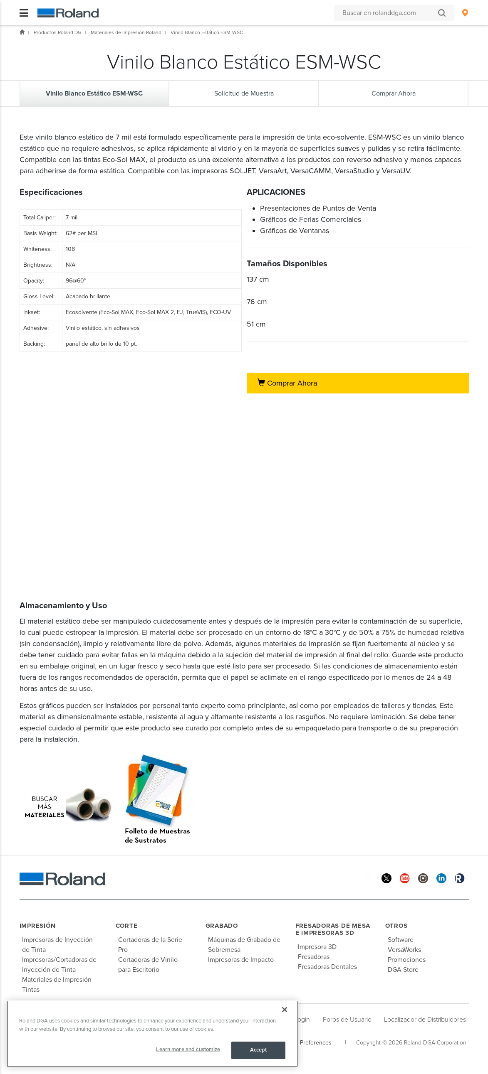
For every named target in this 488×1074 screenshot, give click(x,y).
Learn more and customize (188, 1049)
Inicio (22, 31)
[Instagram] (423, 877)
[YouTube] (405, 877)
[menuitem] (465, 13)
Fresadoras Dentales (327, 967)
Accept (258, 1050)
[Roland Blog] (460, 877)
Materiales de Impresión (57, 980)
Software (401, 940)
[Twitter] (386, 877)
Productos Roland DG (58, 32)
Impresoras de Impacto (241, 960)
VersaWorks (404, 950)
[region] (152, 1033)
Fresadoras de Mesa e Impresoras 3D (333, 929)
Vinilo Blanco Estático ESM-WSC (207, 32)
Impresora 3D (317, 947)
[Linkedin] (441, 877)
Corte (127, 925)
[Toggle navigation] (24, 13)
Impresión (38, 925)
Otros (396, 925)
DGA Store (403, 970)
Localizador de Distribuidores (425, 1019)
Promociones (407, 960)
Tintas (31, 990)
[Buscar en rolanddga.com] (390, 13)
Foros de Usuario (347, 1019)
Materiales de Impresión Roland (126, 32)
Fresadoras (313, 957)
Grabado (222, 925)
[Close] (284, 1009)
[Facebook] (368, 877)
